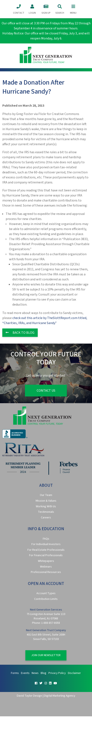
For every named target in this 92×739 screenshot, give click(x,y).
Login (32, 9)
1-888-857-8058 (50, 623)
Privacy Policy (57, 673)
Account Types (46, 593)
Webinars (46, 567)
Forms (15, 673)
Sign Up (46, 9)
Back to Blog (20, 332)
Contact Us (46, 390)
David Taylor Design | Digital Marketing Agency (46, 695)
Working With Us (46, 506)
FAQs (46, 539)
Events (25, 673)
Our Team (46, 495)
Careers (46, 517)
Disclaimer (74, 673)
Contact (19, 9)
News (35, 673)
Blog (43, 673)
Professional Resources (46, 572)
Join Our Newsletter (46, 655)
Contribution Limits (46, 599)
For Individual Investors (46, 544)
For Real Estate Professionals (46, 550)
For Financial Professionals (46, 555)
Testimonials (46, 512)
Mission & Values (46, 501)
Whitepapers (46, 561)
